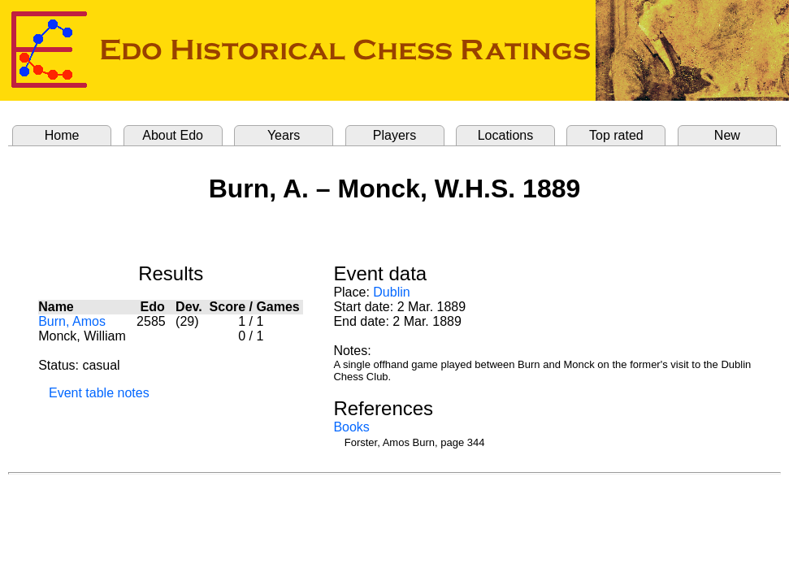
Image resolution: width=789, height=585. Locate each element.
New (727, 135)
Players (394, 135)
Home (62, 135)
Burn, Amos (72, 321)
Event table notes (99, 393)
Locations (506, 135)
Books (351, 427)
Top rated (616, 135)
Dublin (391, 292)
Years (283, 135)
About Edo (172, 135)
